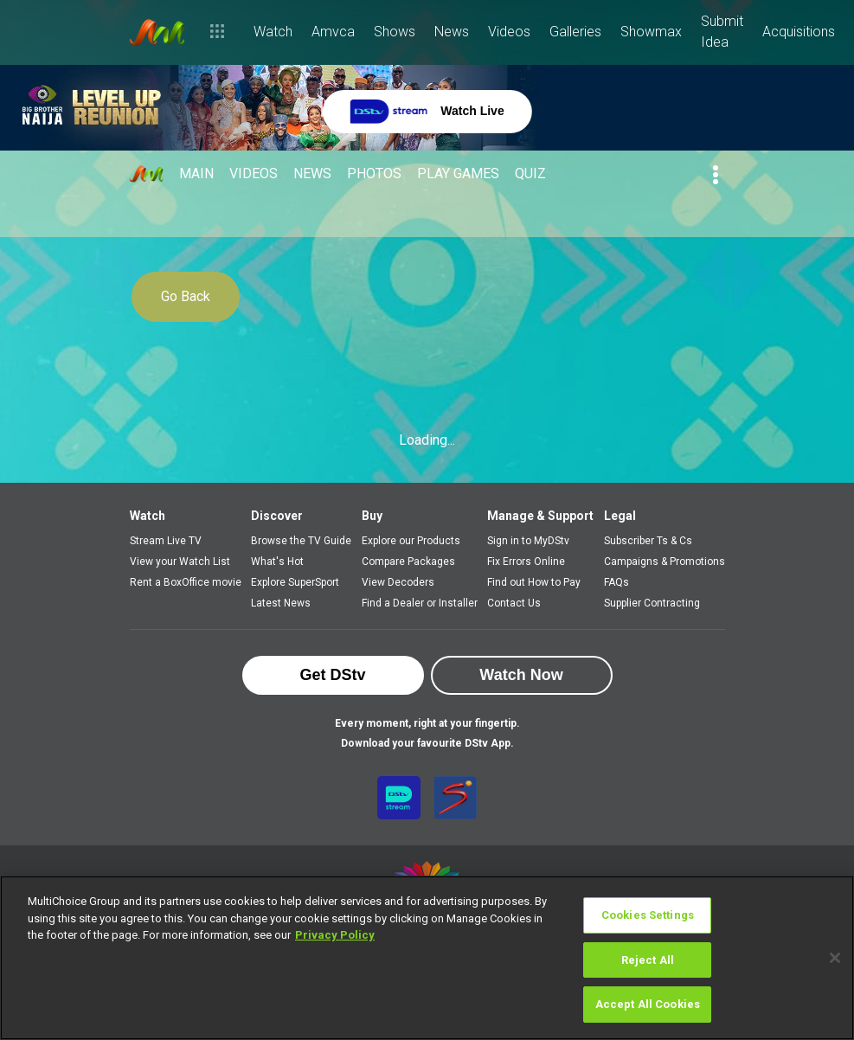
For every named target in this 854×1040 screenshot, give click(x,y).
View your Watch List (180, 561)
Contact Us (514, 603)
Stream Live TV (166, 541)
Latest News (281, 603)
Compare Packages (408, 561)
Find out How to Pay (534, 582)
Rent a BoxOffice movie (185, 582)
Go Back (185, 296)
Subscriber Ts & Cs (648, 541)
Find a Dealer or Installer (420, 603)
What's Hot (277, 561)
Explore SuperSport (295, 582)
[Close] (835, 958)
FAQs (616, 582)
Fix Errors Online (526, 561)
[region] (427, 958)
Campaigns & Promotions (664, 561)
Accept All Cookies (647, 1004)
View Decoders (398, 582)
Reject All (647, 959)
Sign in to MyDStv (528, 541)
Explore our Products (411, 541)
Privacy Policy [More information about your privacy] (335, 934)
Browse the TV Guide (301, 541)
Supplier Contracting (652, 603)
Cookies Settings (647, 914)
